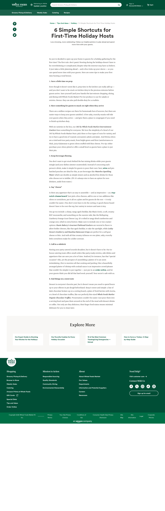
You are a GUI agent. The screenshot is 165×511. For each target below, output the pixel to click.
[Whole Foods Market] (19, 5)
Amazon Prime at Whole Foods (18, 479)
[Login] (135, 5)
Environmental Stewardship (53, 475)
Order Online (12, 494)
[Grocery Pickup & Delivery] (22, 12)
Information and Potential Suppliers (92, 475)
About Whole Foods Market (89, 464)
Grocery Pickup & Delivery (17, 464)
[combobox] (82, 5)
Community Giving (50, 471)
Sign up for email (144, 481)
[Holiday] (74, 23)
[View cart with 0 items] (150, 4)
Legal (141, 504)
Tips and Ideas (12, 491)
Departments (84, 471)
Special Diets (12, 487)
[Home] (52, 23)
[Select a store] (38, 5)
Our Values (83, 468)
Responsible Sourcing (51, 464)
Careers (82, 479)
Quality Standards (50, 468)
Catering (10, 475)
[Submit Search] (119, 5)
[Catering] (55, 12)
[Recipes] (67, 12)
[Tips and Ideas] (63, 23)
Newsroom (83, 483)
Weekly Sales (12, 471)
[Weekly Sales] (42, 12)
